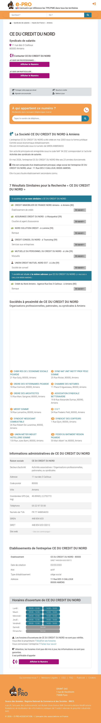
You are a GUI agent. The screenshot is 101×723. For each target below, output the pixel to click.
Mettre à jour (58, 93)
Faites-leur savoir (48, 644)
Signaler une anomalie (21, 93)
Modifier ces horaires (46, 641)
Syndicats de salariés (22, 23)
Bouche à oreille (59, 90)
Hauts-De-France (38, 23)
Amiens (49, 23)
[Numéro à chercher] (47, 118)
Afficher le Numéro (30, 64)
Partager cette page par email (24, 90)
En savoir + (79, 210)
